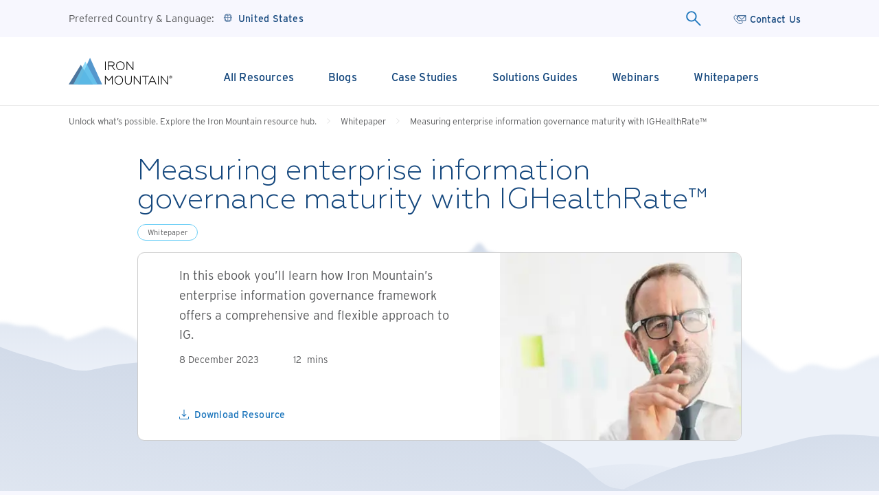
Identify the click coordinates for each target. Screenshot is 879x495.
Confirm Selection (439, 437)
